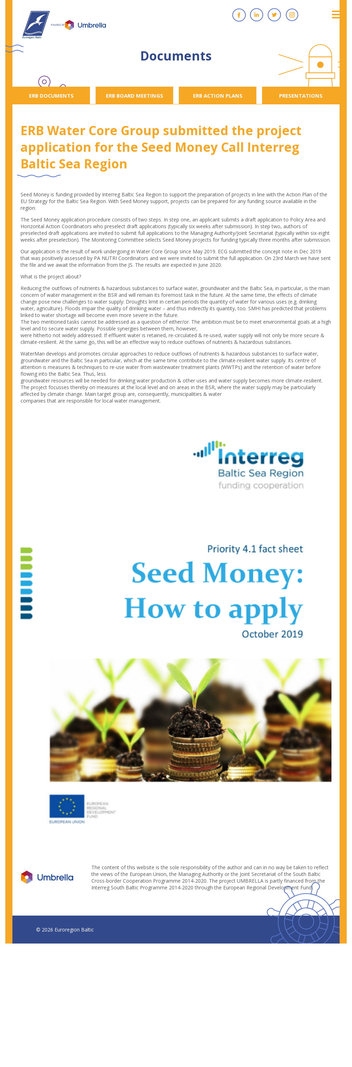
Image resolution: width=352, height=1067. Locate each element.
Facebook (239, 15)
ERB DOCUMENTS (51, 95)
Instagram (292, 15)
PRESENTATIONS (301, 95)
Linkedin (257, 15)
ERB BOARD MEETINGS (134, 95)
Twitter (274, 15)
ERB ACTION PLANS (218, 95)
